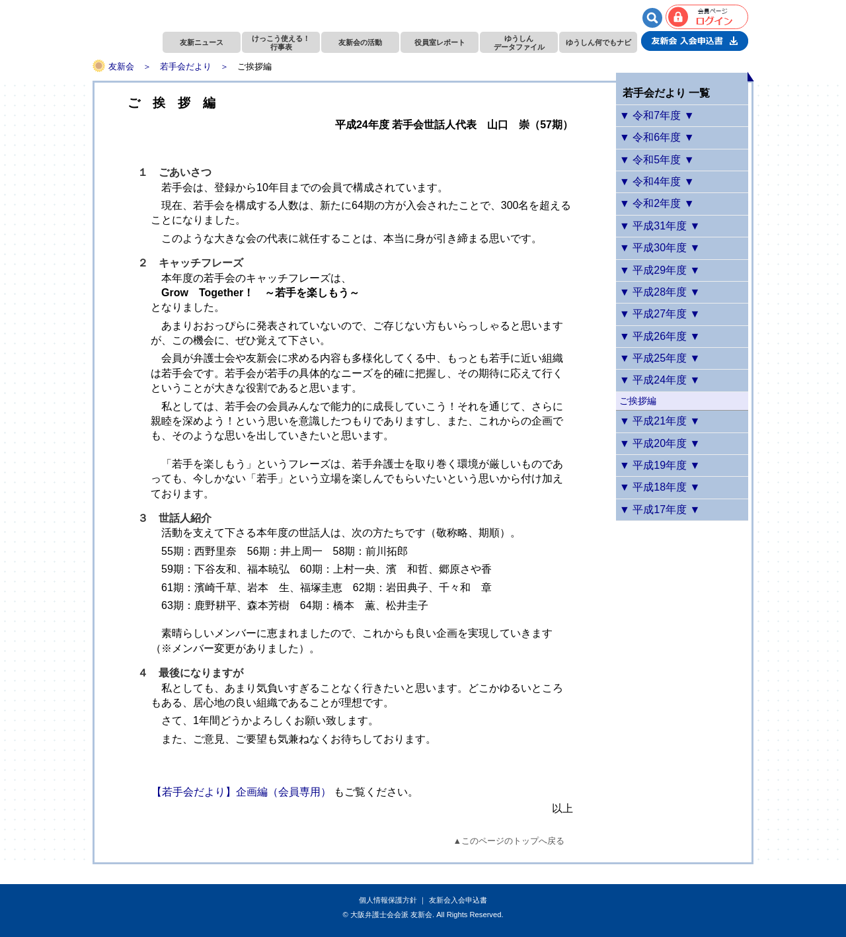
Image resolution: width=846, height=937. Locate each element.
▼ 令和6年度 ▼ (656, 137)
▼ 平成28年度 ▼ (659, 292)
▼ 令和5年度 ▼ (656, 159)
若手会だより (186, 66)
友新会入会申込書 (458, 900)
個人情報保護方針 (388, 900)
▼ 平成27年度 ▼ (659, 313)
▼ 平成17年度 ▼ (659, 509)
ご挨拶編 (637, 400)
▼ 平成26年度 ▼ (659, 336)
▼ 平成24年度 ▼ (659, 380)
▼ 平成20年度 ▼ (659, 443)
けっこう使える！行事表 (281, 42)
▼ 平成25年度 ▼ (659, 358)
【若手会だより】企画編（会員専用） (241, 791)
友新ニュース (201, 42)
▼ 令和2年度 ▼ (656, 203)
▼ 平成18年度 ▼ (659, 487)
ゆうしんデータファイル (519, 42)
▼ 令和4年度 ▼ (656, 181)
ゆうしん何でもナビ (598, 42)
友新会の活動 (360, 42)
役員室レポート (439, 42)
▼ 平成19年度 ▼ (659, 465)
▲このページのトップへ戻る (509, 841)
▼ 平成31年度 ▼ (659, 225)
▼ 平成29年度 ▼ (659, 270)
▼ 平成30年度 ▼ (659, 247)
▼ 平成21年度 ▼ (659, 421)
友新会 (121, 66)
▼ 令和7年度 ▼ (656, 115)
